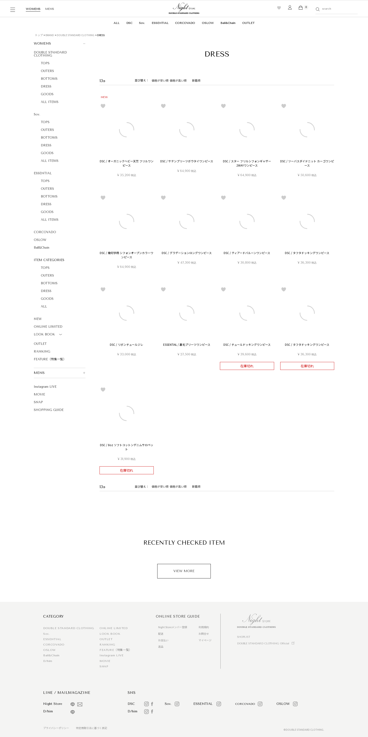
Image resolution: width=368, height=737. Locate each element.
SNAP (38, 402)
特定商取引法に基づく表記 (91, 728)
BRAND (50, 35)
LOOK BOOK (49, 335)
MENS (49, 9)
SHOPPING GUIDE (49, 410)
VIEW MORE (184, 571)
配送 (160, 633)
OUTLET (248, 23)
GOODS (47, 94)
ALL (116, 23)
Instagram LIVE (45, 386)
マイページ (205, 640)
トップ (39, 35)
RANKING (42, 351)
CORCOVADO (185, 23)
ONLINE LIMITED (48, 326)
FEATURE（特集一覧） (50, 359)
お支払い (163, 640)
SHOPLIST (243, 636)
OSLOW (208, 23)
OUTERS (47, 71)
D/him (47, 661)
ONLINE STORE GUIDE (178, 616)
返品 (160, 646)
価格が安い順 (160, 80)
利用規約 (204, 627)
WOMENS (33, 9)
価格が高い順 (178, 80)
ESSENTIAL (160, 23)
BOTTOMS (49, 78)
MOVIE (39, 394)
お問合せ (204, 633)
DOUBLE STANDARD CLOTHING (75, 35)
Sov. (142, 23)
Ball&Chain (227, 23)
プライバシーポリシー (56, 728)
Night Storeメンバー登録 (172, 627)
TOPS (45, 63)
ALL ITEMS (49, 102)
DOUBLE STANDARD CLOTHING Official (263, 643)
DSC (129, 23)
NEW (38, 319)
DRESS (46, 86)
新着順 (196, 80)
